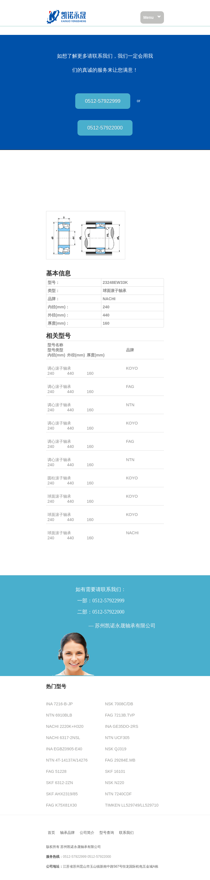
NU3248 (54, 473)
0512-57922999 (102, 101)
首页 (51, 832)
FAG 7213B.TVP (120, 715)
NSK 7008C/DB (119, 704)
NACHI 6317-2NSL (63, 737)
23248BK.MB (59, 381)
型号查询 (106, 832)
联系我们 (126, 832)
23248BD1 (57, 454)
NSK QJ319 (115, 749)
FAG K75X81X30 (61, 805)
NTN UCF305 (117, 737)
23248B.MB (58, 436)
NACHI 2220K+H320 (64, 726)
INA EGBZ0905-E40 (64, 749)
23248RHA (57, 509)
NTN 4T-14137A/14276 (67, 760)
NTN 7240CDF (118, 794)
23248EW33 (58, 528)
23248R (54, 491)
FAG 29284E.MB (120, 760)
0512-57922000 (105, 128)
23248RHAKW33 (62, 363)
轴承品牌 (67, 832)
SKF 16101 (115, 771)
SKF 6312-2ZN (59, 782)
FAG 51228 (56, 771)
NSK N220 (114, 782)
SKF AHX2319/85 (62, 794)
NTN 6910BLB (59, 715)
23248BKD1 (58, 400)
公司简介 (87, 832)
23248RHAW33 (61, 418)
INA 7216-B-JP (59, 704)
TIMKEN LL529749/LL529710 (131, 805)
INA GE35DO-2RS (121, 726)
